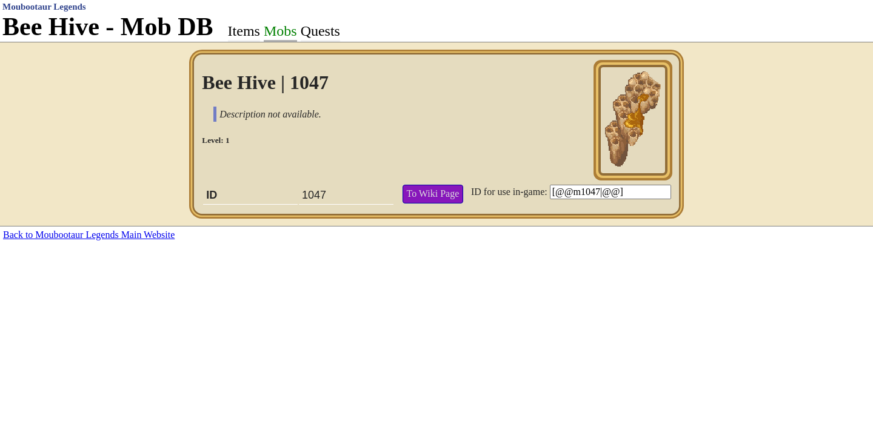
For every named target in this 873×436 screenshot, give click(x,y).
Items (244, 31)
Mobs (280, 31)
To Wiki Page (432, 193)
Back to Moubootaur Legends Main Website (89, 235)
